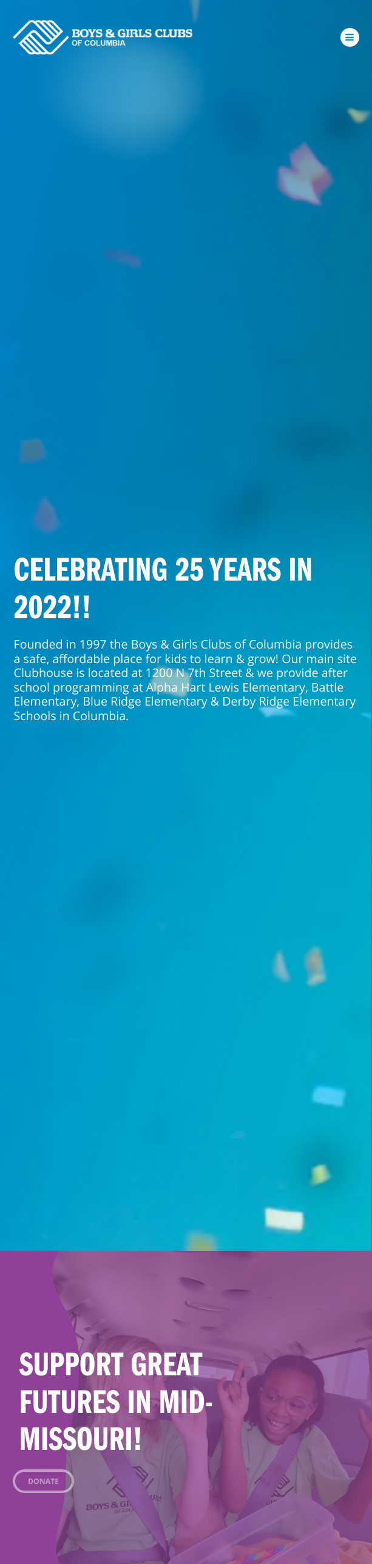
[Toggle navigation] (350, 37)
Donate (43, 1481)
